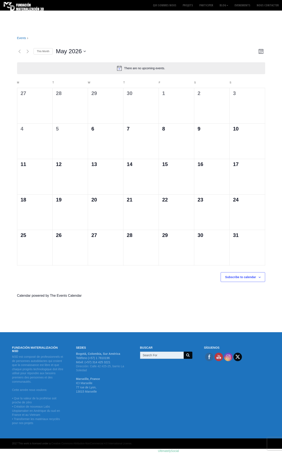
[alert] (141, 68)
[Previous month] (19, 51)
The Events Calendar (66, 295)
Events (21, 38)
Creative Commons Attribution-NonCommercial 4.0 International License (91, 443)
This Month (43, 51)
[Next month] (27, 51)
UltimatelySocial (168, 451)
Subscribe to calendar (240, 277)
